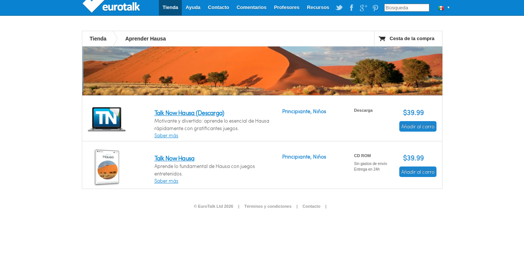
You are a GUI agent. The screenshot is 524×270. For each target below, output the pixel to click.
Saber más (166, 135)
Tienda (170, 7)
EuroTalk (112, 7)
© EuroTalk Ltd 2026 (213, 206)
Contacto (218, 7)
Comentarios (251, 7)
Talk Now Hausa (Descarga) (189, 113)
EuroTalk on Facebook (351, 8)
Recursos (318, 7)
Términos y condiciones (267, 206)
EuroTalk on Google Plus (363, 8)
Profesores (286, 7)
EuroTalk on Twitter (339, 8)
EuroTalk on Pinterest (375, 8)
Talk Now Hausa (174, 158)
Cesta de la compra (412, 38)
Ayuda (193, 7)
